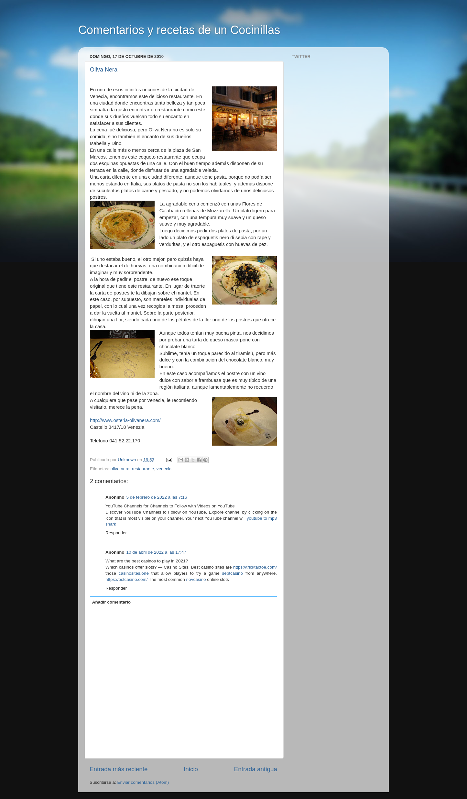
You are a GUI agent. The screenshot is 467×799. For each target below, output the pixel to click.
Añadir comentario (111, 602)
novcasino (196, 579)
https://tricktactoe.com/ (255, 567)
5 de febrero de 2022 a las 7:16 (156, 497)
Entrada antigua (255, 769)
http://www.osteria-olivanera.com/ (125, 420)
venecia (164, 468)
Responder (116, 532)
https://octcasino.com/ (126, 579)
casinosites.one (134, 573)
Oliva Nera (103, 69)
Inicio (191, 769)
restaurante (143, 468)
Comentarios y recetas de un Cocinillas (179, 30)
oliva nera (120, 468)
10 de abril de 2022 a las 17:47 (156, 552)
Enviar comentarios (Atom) (143, 782)
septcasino (232, 573)
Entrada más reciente (119, 769)
